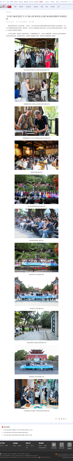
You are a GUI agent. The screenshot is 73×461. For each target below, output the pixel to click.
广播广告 (27, 445)
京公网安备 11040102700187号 (44, 457)
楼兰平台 (58, 1)
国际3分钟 (21, 1)
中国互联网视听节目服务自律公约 (5, 457)
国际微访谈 (26, 1)
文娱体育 (53, 1)
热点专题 (53, 6)
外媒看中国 (36, 1)
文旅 (58, 6)
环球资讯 (14, 445)
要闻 (15, 6)
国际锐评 (16, 1)
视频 (42, 6)
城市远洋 (41, 1)
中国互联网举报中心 (4, 453)
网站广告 (32, 445)
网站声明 (40, 445)
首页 (1, 1)
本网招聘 (6, 445)
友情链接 (45, 445)
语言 (4, 1)
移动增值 (19, 445)
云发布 (27, 447)
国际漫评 (12, 1)
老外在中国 (31, 1)
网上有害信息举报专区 (42, 447)
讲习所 (8, 1)
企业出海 (47, 1)
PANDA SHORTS (64, 1)
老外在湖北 (28, 6)
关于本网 (1, 445)
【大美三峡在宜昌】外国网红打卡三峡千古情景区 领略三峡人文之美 (17, 429)
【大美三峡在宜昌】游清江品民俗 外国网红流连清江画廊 (15, 432)
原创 (47, 6)
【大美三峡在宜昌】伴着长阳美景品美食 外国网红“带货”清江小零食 (17, 435)
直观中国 (36, 6)
